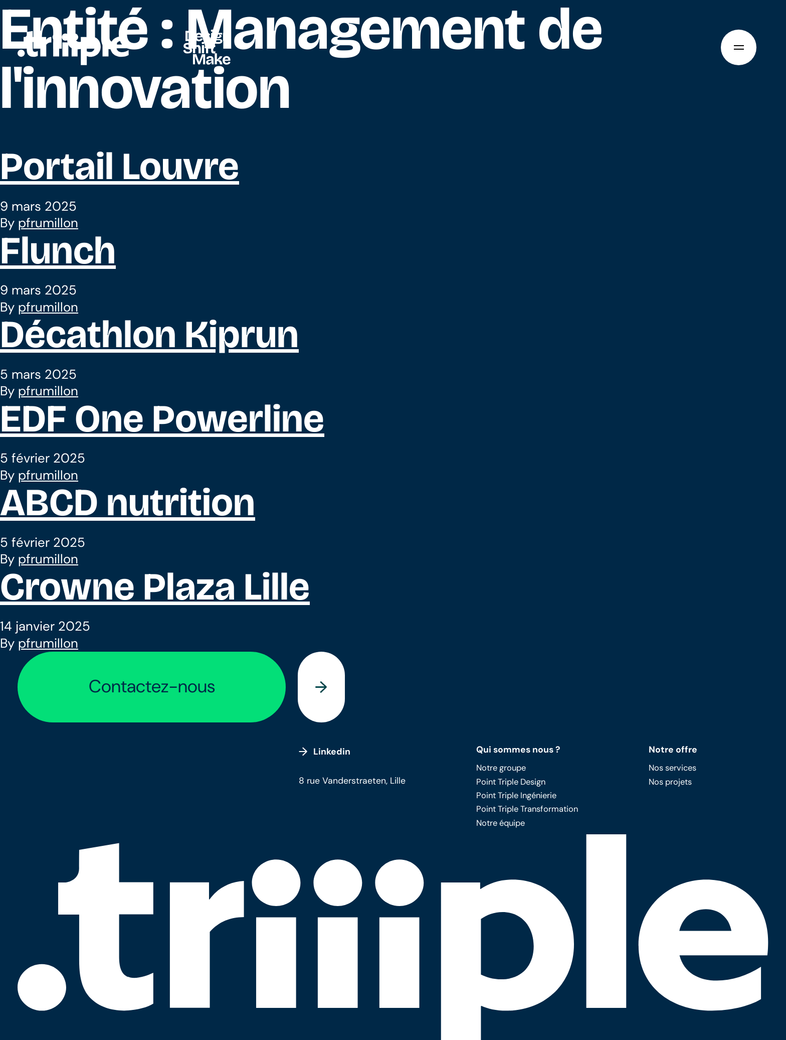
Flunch (58, 251)
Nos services (672, 768)
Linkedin (324, 751)
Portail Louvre (119, 166)
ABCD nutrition (127, 503)
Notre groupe (501, 768)
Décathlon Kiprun (149, 335)
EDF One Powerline (162, 419)
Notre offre (673, 749)
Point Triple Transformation (527, 809)
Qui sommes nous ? (518, 749)
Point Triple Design (510, 782)
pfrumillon (48, 222)
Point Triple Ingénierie (516, 795)
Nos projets (670, 782)
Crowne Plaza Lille (155, 587)
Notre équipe (500, 823)
